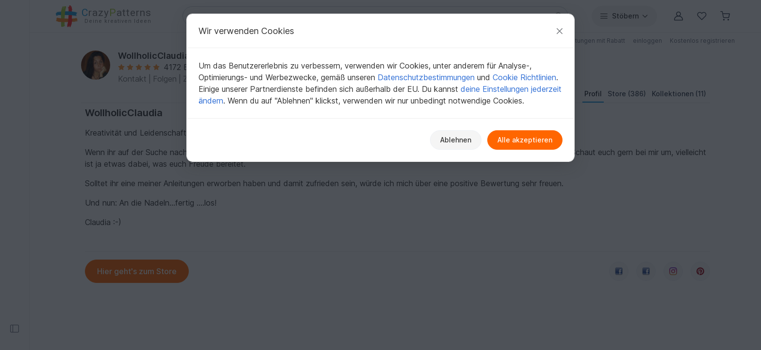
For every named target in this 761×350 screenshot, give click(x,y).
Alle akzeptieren (524, 140)
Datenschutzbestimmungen (426, 77)
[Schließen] (559, 31)
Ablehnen (455, 140)
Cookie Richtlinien (524, 77)
